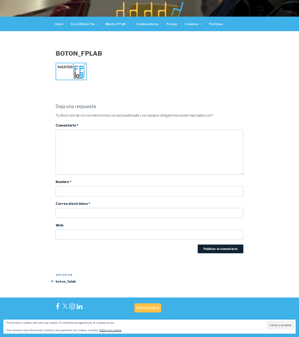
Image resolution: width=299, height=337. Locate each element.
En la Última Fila (85, 24)
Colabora (193, 24)
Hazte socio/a (147, 308)
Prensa (171, 24)
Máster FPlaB (117, 24)
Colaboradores (147, 24)
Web (59, 225)
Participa (216, 24)
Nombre (63, 182)
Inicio (59, 24)
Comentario (67, 125)
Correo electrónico (73, 204)
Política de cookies (110, 330)
